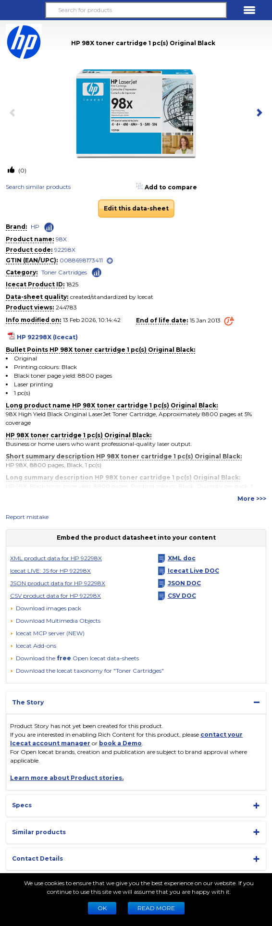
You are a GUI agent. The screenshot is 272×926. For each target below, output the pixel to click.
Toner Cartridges (64, 272)
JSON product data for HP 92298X (57, 583)
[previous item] (14, 113)
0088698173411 (81, 260)
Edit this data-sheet (136, 208)
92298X (64, 249)
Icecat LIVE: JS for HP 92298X (50, 570)
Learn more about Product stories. (67, 777)
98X (61, 239)
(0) (21, 170)
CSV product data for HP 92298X (55, 595)
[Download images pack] (45, 608)
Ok (102, 908)
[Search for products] (136, 10)
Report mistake (27, 516)
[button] (22, 10)
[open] (110, 261)
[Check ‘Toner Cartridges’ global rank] (96, 271)
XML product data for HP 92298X (56, 558)
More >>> (251, 498)
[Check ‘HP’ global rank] (49, 227)
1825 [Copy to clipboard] (72, 284)
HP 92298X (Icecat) (47, 337)
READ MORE (156, 908)
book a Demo (120, 743)
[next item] (257, 113)
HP (35, 226)
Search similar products (38, 186)
